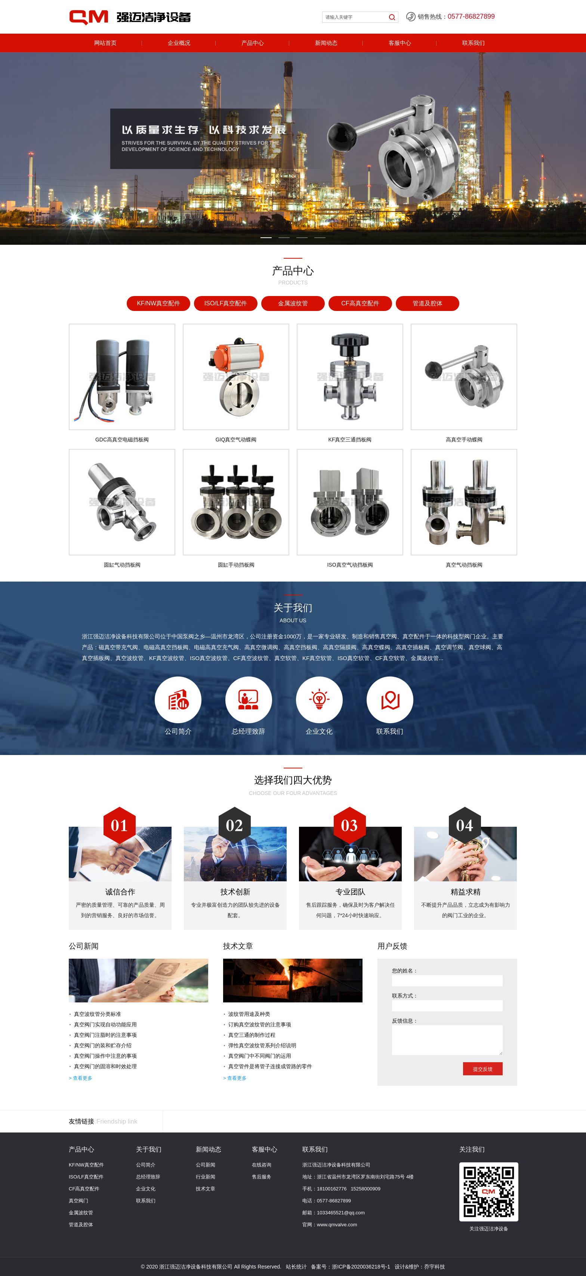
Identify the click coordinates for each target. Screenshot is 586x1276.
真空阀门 (78, 1200)
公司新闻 (205, 1165)
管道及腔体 (81, 1224)
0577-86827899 (334, 1200)
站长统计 (296, 1267)
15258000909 (365, 1189)
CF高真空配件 (84, 1189)
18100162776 (332, 1189)
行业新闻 (205, 1177)
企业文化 (145, 1189)
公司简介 (145, 1165)
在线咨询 (261, 1165)
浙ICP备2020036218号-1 (361, 1267)
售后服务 (261, 1177)
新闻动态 (326, 43)
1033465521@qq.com (341, 1212)
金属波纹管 (81, 1212)
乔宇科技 (434, 1267)
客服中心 (400, 43)
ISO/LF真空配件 (86, 1177)
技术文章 (205, 1189)
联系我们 (473, 43)
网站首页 (105, 43)
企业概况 (179, 43)
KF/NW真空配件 (86, 1165)
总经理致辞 (148, 1177)
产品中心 (252, 43)
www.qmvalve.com (337, 1224)
